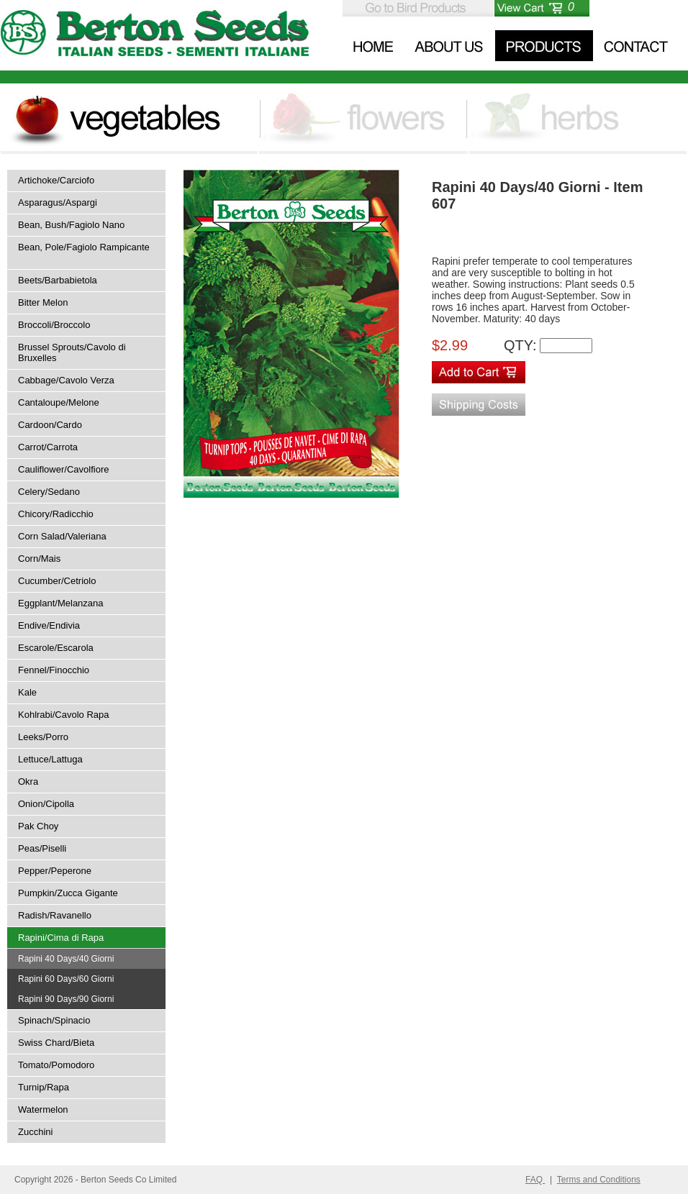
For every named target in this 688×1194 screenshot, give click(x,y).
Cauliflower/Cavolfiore (63, 469)
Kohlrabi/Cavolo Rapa (63, 714)
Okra (28, 781)
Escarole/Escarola (56, 647)
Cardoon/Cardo (50, 424)
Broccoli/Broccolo (54, 324)
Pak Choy (38, 826)
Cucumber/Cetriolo (57, 580)
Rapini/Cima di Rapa (61, 937)
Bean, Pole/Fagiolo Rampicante (84, 247)
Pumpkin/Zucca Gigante (68, 893)
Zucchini (35, 1131)
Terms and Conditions (599, 1180)
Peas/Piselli (42, 848)
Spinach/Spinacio (54, 1020)
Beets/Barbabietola (57, 280)
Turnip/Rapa (43, 1087)
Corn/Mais (39, 558)
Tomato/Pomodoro (56, 1064)
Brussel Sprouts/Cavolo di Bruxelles (72, 352)
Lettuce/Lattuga (50, 759)
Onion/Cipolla (46, 803)
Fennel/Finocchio (53, 670)
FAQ (535, 1180)
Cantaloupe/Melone (58, 402)
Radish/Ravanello (54, 915)
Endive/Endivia (49, 625)
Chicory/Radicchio (56, 514)
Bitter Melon (43, 302)
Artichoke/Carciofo (56, 180)
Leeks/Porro (43, 737)
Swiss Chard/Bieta (56, 1042)
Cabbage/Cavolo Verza (66, 380)
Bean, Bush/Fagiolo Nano (71, 224)
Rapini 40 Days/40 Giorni (66, 959)
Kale (27, 692)
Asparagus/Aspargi (57, 202)
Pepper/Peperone (54, 870)
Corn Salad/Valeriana (62, 536)
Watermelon (43, 1109)
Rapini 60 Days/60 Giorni (66, 979)
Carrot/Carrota (48, 447)
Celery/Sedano (49, 491)
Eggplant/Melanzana (61, 603)
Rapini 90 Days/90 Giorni (66, 999)
